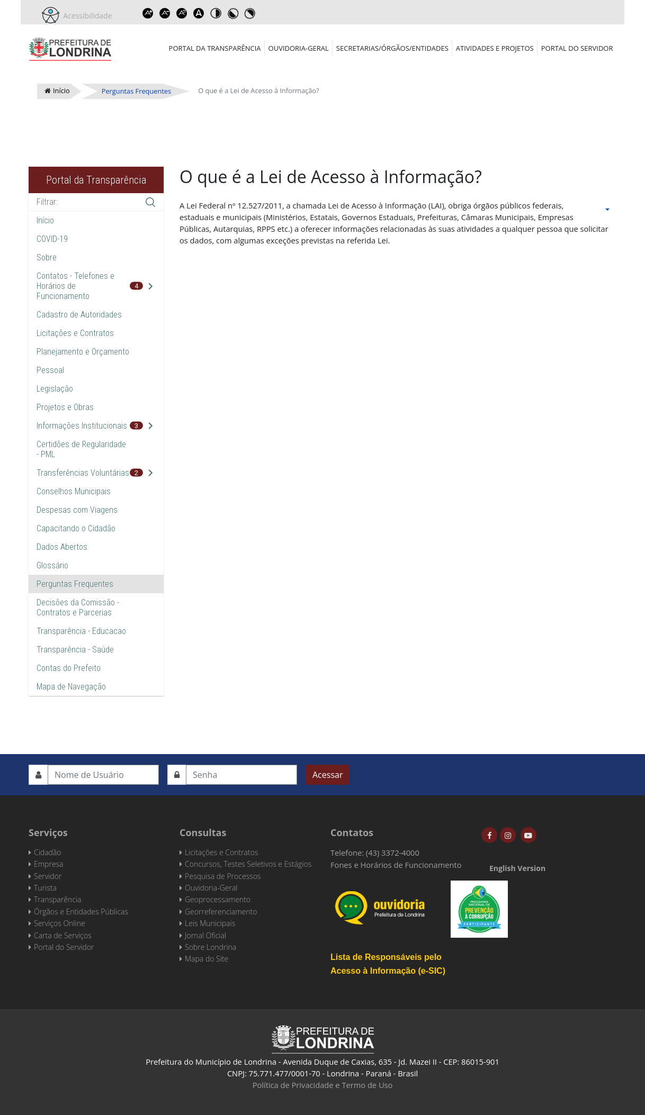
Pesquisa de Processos (223, 876)
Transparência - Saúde (75, 650)
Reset (182, 13)
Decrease (165, 13)
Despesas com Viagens (77, 510)
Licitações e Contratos (75, 333)
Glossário (52, 565)
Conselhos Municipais (74, 491)
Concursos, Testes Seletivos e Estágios (248, 864)
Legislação (55, 389)
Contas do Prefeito (69, 668)
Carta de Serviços (63, 935)
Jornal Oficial (205, 935)
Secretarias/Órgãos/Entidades (392, 48)
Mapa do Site (206, 959)
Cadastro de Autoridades (79, 315)
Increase (148, 13)
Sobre (47, 257)
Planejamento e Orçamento (83, 352)
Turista (45, 888)
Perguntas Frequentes (75, 584)
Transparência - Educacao (81, 631)
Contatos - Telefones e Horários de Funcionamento (75, 286)
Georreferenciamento (221, 911)
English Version (517, 868)
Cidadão (47, 852)
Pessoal (50, 370)
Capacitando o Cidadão (76, 528)
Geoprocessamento (217, 899)
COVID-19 (52, 239)
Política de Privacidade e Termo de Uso (323, 1085)
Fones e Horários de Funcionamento (396, 864)
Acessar (327, 775)
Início (45, 220)
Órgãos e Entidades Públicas (81, 911)
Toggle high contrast (216, 13)
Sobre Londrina (210, 947)
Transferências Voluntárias (83, 473)
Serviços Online (59, 923)
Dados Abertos (62, 547)
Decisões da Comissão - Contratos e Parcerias (78, 607)
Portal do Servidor (577, 48)
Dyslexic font (199, 13)
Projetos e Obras (65, 407)
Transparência (57, 899)
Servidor (47, 876)
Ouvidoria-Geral (298, 48)
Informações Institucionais (82, 426)
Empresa (49, 864)
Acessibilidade (85, 16)
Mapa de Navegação (71, 687)
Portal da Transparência (215, 48)
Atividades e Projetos (495, 48)
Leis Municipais (210, 923)
